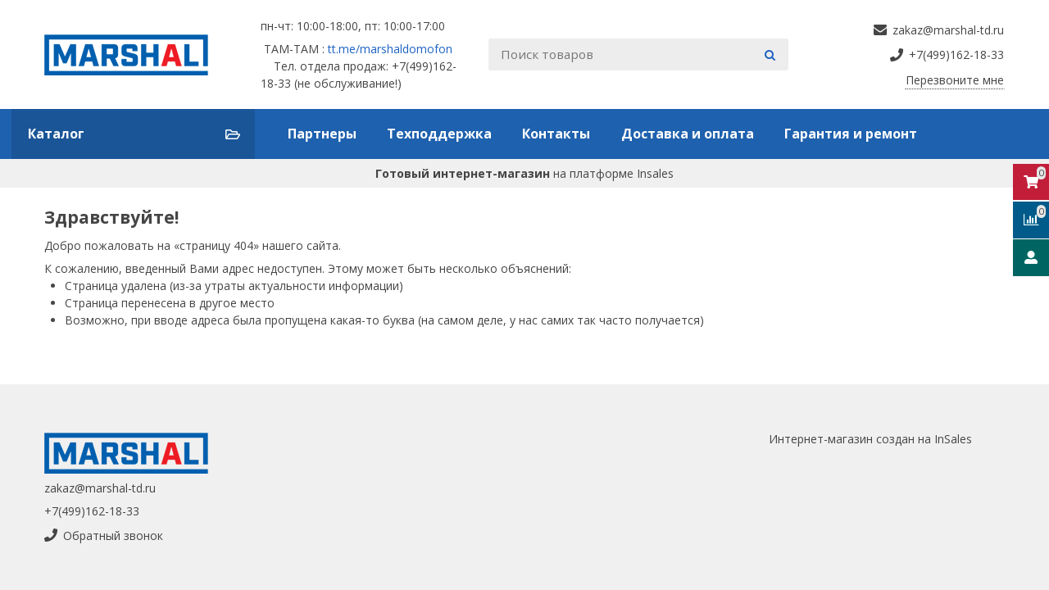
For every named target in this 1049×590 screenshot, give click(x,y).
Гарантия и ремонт (850, 134)
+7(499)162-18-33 (91, 511)
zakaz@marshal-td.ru (100, 488)
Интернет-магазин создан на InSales (870, 439)
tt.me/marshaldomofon (390, 49)
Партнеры (322, 134)
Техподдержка (439, 134)
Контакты (556, 134)
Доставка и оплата (687, 134)
